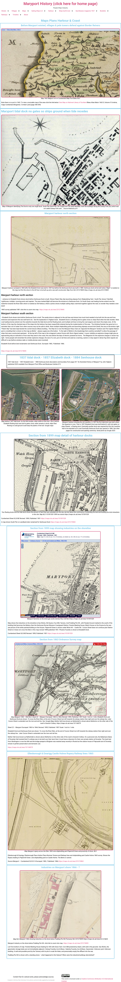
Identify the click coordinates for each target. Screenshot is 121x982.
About (26, 15)
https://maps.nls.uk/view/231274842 (62, 522)
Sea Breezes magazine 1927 (85, 11)
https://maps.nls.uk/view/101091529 (53, 518)
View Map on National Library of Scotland (73, 102)
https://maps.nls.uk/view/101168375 (20, 747)
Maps (24, 11)
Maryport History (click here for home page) (61, 4)
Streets (3, 11)
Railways (4, 15)
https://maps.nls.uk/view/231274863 (71, 861)
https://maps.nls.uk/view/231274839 (75, 943)
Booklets (103, 11)
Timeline (16, 15)
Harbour (51, 11)
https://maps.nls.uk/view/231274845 (51, 309)
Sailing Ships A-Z (37, 11)
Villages (14, 11)
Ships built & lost (64, 11)
